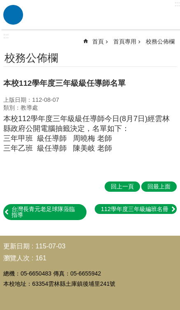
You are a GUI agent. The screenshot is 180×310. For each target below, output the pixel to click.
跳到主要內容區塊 (4, 4)
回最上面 (159, 186)
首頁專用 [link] (124, 41)
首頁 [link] (98, 41)
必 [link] (13, 15)
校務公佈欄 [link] (160, 41)
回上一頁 (122, 186)
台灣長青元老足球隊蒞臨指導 (43, 212)
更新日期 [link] (16, 246)
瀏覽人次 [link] (16, 258)
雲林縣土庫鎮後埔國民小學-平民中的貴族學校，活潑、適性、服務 (100, 14)
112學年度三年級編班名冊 (134, 209)
